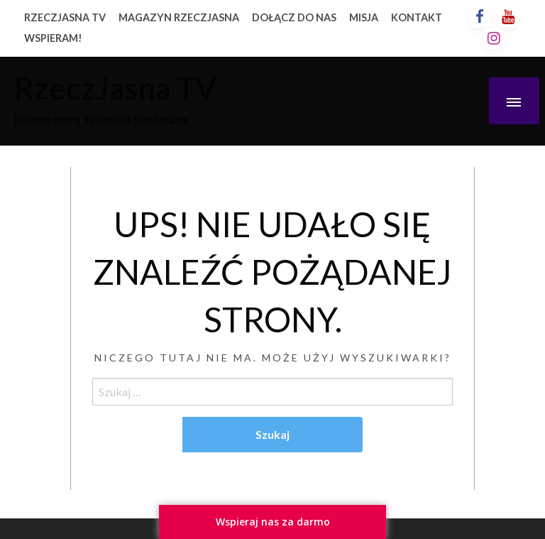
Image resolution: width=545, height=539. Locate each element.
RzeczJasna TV (115, 87)
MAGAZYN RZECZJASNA (179, 17)
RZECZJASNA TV (65, 17)
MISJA (363, 17)
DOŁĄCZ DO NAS (294, 17)
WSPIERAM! (53, 38)
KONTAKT (416, 17)
